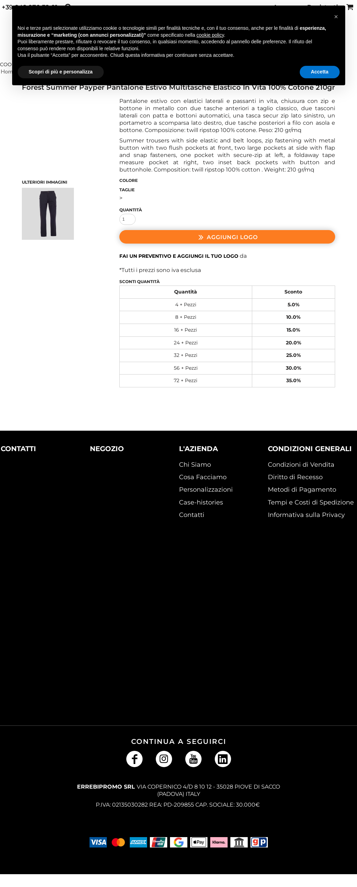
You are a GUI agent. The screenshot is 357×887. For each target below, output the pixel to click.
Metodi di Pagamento (302, 489)
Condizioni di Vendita (301, 464)
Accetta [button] (320, 71)
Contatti (191, 515)
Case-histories (201, 502)
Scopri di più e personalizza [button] (61, 71)
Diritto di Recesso (295, 477)
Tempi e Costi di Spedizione (311, 502)
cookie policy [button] (210, 35)
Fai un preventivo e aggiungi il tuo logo (178, 256)
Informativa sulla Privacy (306, 515)
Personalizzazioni (206, 489)
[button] (29, 490)
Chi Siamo (195, 464)
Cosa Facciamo (203, 477)
